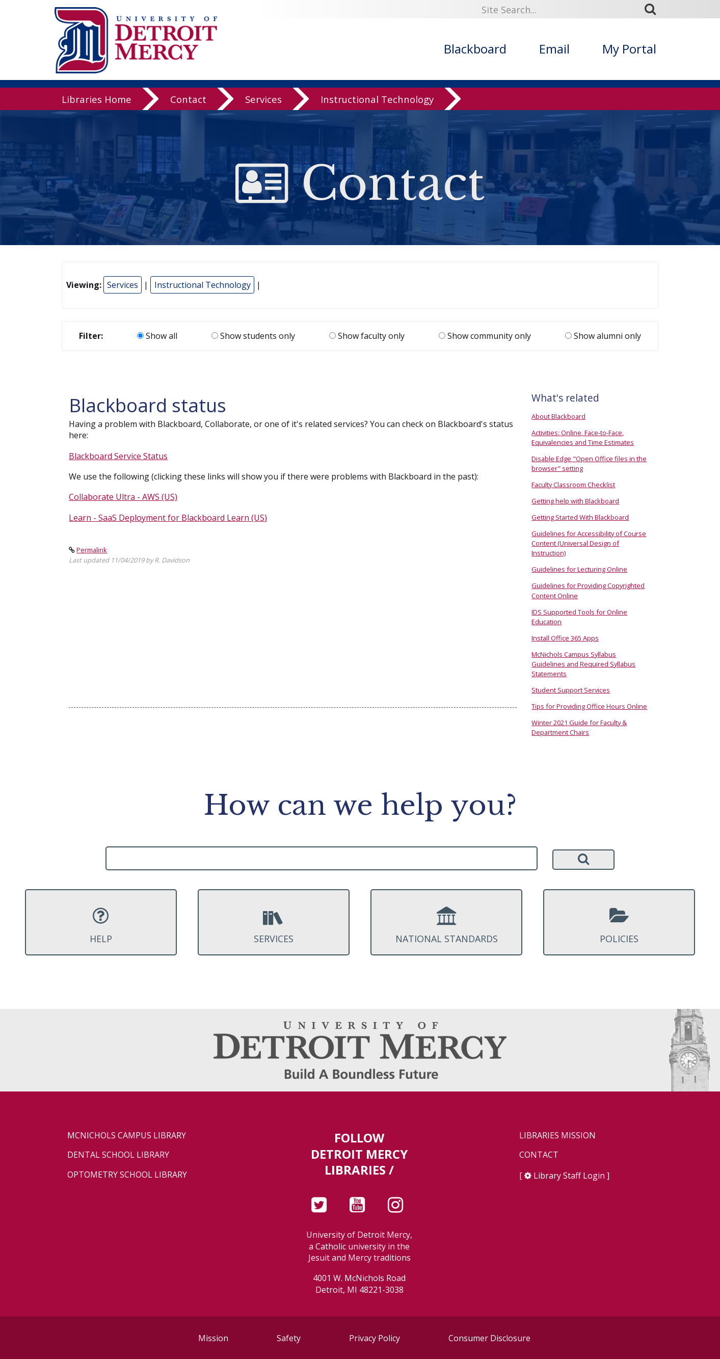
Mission (213, 1338)
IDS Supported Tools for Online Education (579, 616)
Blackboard (475, 48)
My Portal (629, 48)
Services (263, 99)
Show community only (485, 336)
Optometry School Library (127, 1175)
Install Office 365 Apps (565, 638)
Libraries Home (96, 99)
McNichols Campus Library (126, 1135)
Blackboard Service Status (118, 456)
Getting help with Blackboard (575, 500)
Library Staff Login (569, 1175)
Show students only (253, 336)
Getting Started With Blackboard (580, 517)
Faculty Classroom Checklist (573, 484)
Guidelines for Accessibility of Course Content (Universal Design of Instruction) (588, 543)
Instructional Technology (377, 99)
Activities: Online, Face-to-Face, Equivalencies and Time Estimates (582, 437)
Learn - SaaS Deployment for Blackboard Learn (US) (168, 517)
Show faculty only (367, 336)
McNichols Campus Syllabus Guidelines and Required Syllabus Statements (583, 664)
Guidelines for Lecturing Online (579, 569)
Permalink (91, 549)
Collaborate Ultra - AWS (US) (123, 496)
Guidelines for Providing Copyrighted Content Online (588, 590)
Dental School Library (118, 1155)
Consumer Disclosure (489, 1338)
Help (101, 925)
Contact (188, 99)
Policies (619, 925)
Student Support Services (570, 690)
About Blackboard (558, 416)
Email (554, 48)
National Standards (446, 925)
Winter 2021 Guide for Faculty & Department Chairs (579, 727)
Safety (289, 1338)
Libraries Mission (557, 1135)
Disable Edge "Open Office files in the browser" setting (589, 463)
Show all (157, 336)
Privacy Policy (374, 1338)
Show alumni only (603, 336)
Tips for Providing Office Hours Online (589, 706)
